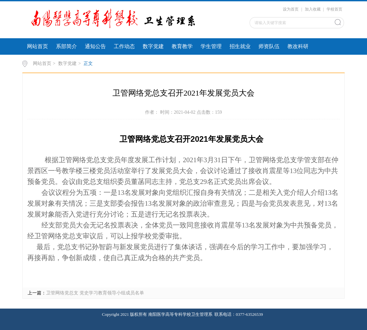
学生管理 (211, 46)
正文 (88, 63)
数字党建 (153, 46)
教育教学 (182, 46)
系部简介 (66, 46)
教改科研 (297, 46)
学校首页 (334, 9)
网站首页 (37, 46)
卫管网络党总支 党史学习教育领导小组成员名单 (95, 292)
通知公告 (95, 46)
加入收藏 (313, 9)
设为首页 (291, 9)
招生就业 (240, 46)
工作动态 (124, 46)
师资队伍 (269, 46)
